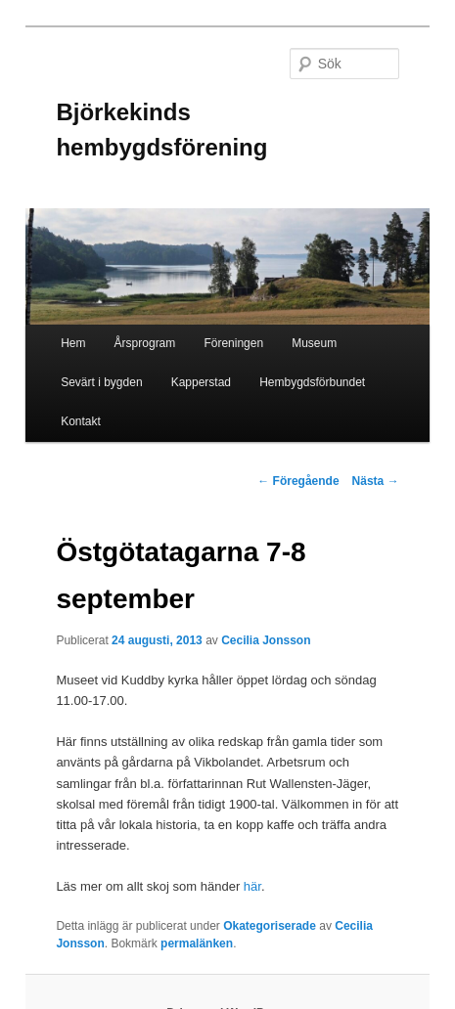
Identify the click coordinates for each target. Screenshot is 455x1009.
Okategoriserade (269, 926)
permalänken (196, 943)
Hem (73, 343)
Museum (314, 343)
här (252, 886)
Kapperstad (201, 382)
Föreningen (233, 343)
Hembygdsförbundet (312, 382)
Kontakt (81, 421)
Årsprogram (145, 343)
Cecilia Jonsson (265, 640)
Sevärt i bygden (101, 382)
